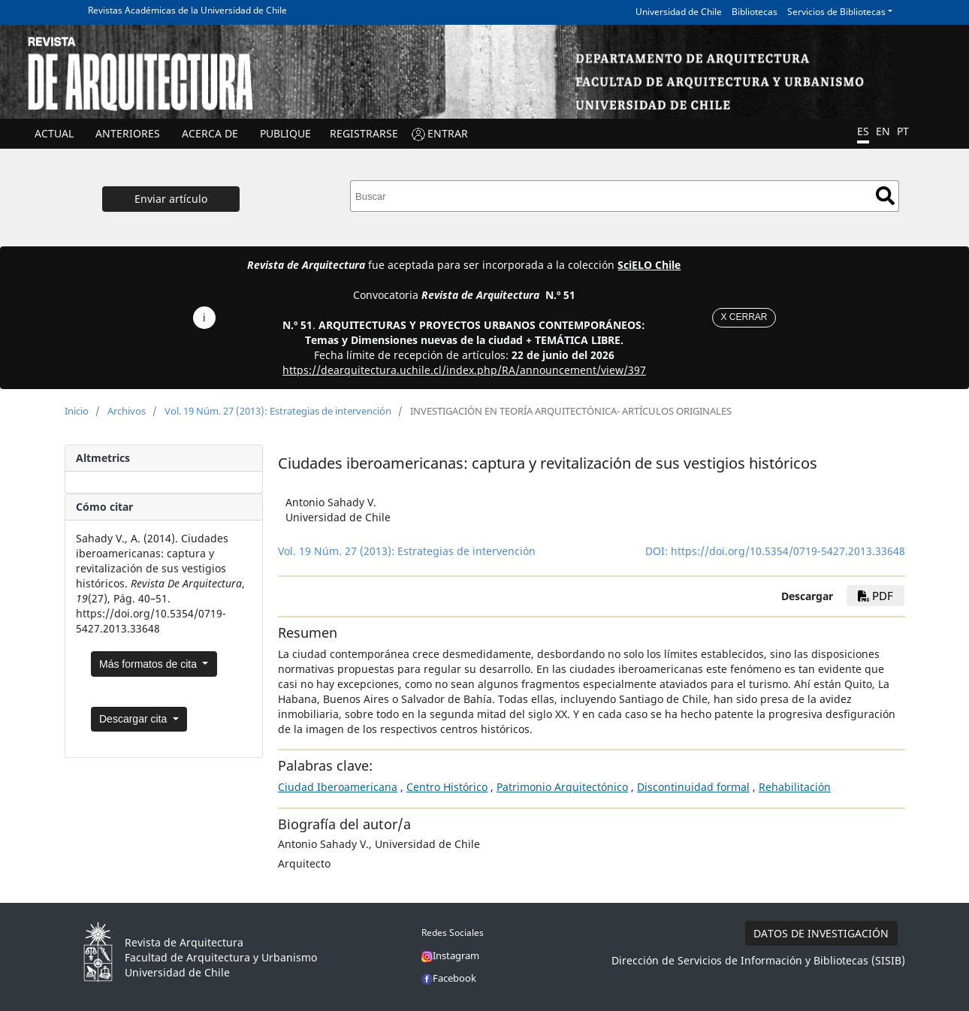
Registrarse (364, 133)
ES (863, 131)
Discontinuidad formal (693, 787)
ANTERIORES (127, 133)
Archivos (126, 411)
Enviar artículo (170, 199)
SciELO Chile (649, 265)
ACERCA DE (210, 133)
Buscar (885, 195)
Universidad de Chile (678, 11)
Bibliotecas (754, 11)
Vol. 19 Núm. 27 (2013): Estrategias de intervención (278, 411)
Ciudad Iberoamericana (337, 787)
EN (883, 131)
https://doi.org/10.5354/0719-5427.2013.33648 (788, 551)
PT (903, 131)
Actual (54, 133)
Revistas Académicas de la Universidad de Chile (187, 10)
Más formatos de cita (149, 664)
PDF (875, 595)
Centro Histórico (447, 787)
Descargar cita (134, 719)
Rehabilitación (795, 787)
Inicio (77, 411)
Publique (285, 133)
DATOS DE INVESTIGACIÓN (821, 933)
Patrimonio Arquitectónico (562, 787)
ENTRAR (447, 133)
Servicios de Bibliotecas (836, 11)
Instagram (450, 955)
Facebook (448, 978)
